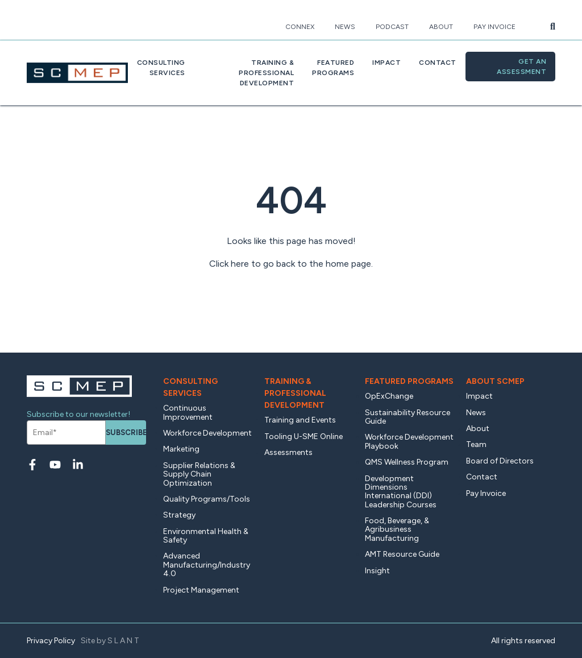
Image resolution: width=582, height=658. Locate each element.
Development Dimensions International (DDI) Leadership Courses (400, 492)
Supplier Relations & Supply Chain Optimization (199, 474)
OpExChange (389, 396)
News (345, 27)
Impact (386, 63)
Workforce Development (207, 433)
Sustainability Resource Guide (407, 417)
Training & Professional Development (295, 393)
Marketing (181, 449)
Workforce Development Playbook (409, 441)
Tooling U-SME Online (303, 436)
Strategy (179, 515)
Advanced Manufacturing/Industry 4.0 (206, 564)
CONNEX (299, 27)
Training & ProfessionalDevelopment (266, 73)
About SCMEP (495, 381)
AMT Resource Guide (402, 554)
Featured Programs (409, 381)
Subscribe (126, 432)
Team (476, 444)
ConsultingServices (161, 68)
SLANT (124, 640)
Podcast (392, 27)
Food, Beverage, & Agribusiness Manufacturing (397, 529)
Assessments (288, 452)
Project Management (201, 590)
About (441, 27)
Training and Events (300, 420)
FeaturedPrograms (333, 68)
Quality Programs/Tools (206, 499)
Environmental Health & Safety (205, 536)
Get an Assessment (521, 66)
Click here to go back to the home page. (291, 263)
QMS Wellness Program (406, 462)
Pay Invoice (494, 27)
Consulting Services (190, 387)
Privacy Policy (51, 640)
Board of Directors (500, 461)
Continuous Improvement (188, 412)
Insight (377, 571)
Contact (437, 63)
